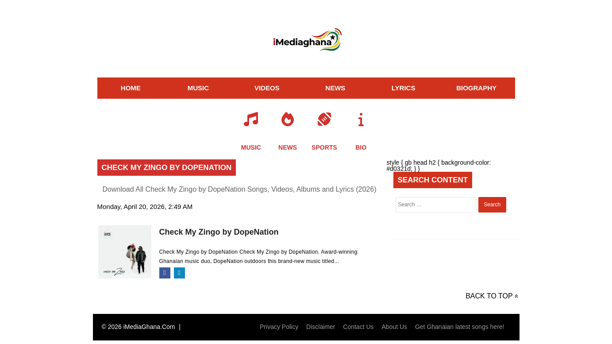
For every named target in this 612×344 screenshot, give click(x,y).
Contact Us (358, 326)
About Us (394, 326)
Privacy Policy (279, 326)
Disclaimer (320, 326)
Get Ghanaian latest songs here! (459, 326)
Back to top (489, 296)
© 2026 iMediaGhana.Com (138, 326)
